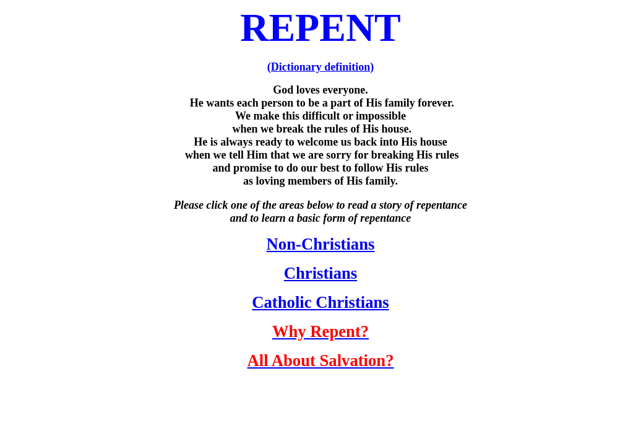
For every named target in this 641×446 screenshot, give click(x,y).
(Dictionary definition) (320, 67)
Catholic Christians (320, 302)
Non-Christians (321, 244)
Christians (321, 273)
